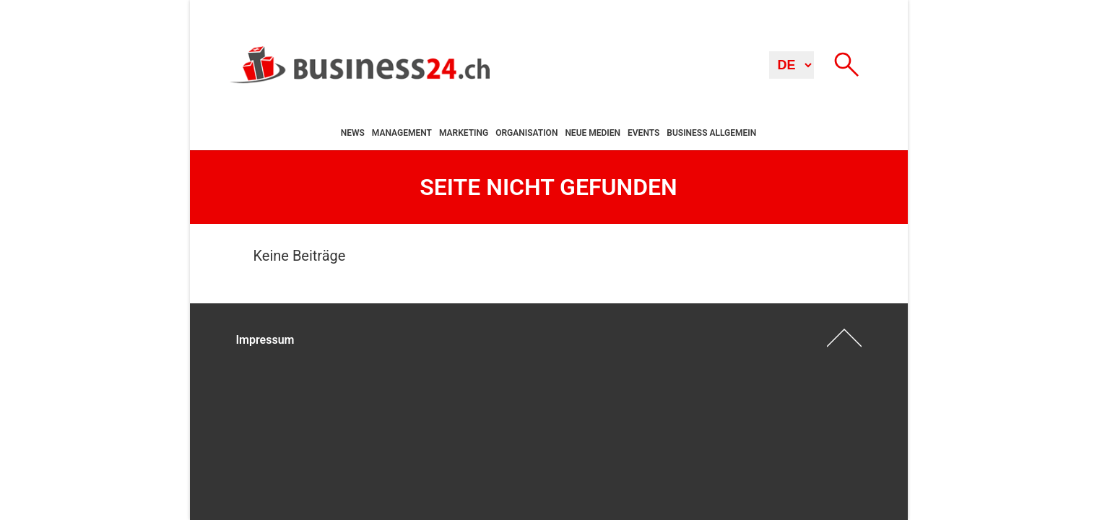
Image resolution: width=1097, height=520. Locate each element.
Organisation (526, 133)
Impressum (265, 340)
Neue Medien (592, 133)
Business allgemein (711, 133)
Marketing (463, 133)
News (353, 133)
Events (643, 133)
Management (402, 133)
